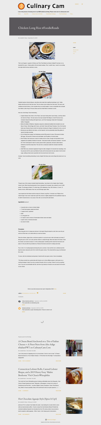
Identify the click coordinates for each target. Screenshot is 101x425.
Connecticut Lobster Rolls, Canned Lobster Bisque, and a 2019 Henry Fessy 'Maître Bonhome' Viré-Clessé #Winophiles (38, 372)
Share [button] (74, 42)
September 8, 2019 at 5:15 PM (37, 308)
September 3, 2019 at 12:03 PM (41, 301)
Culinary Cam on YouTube (37, 13)
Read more (58, 360)
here (55, 288)
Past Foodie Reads (63, 13)
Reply (23, 304)
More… (71, 13)
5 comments (25, 390)
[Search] (77, 4)
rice (74, 53)
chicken (74, 51)
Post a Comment (26, 360)
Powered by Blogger (50, 419)
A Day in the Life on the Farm (28, 301)
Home (19, 13)
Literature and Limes (26, 308)
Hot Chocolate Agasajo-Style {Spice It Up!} (37, 398)
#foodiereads (75, 49)
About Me (26, 13)
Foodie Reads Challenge (51, 13)
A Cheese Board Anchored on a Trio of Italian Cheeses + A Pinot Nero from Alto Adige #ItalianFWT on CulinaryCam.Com (38, 344)
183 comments (25, 414)
